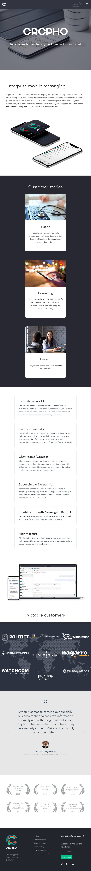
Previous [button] (7, 732)
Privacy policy (38, 847)
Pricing (36, 836)
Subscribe (66, 857)
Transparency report (41, 854)
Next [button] (83, 732)
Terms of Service (39, 843)
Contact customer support (72, 836)
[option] (45, 728)
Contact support (39, 839)
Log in (75, 4)
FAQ (35, 857)
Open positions (39, 850)
